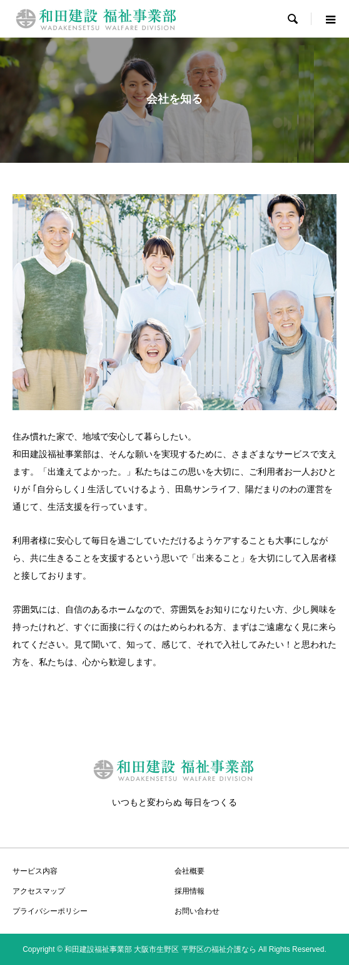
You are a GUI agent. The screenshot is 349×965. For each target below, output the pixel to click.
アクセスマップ (39, 891)
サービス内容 (35, 871)
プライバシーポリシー (50, 911)
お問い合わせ (197, 911)
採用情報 (189, 891)
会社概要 (189, 871)
